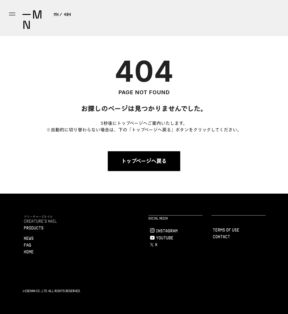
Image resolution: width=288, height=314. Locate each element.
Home (29, 251)
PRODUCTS (34, 227)
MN (56, 14)
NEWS (29, 238)
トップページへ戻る (144, 161)
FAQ (28, 245)
